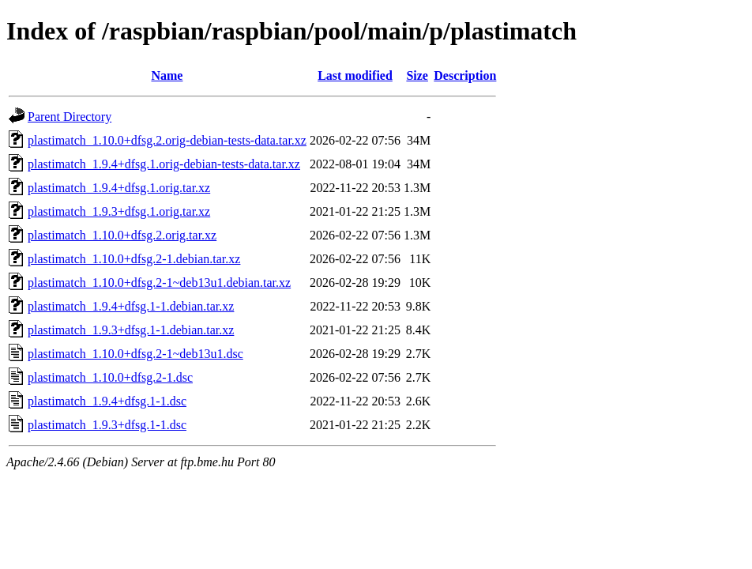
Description (465, 75)
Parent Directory (69, 116)
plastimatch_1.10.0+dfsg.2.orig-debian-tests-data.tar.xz (167, 140)
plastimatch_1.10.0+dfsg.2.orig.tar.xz (122, 235)
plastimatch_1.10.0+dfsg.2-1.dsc (110, 377)
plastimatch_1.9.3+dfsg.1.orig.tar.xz (119, 211)
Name (166, 75)
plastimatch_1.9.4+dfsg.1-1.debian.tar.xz (131, 306)
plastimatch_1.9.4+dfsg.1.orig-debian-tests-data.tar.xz (164, 164)
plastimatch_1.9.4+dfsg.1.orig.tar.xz (119, 187)
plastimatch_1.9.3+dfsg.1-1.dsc (107, 424)
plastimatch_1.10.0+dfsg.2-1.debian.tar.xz (134, 259)
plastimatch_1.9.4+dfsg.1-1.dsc (107, 401)
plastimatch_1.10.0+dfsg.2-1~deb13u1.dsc (135, 353)
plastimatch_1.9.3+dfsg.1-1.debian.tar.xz (131, 330)
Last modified (355, 75)
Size (417, 75)
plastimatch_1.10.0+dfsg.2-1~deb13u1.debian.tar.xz (159, 282)
